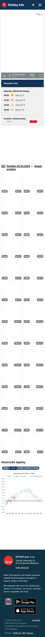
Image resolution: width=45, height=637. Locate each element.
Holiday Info (10, 3)
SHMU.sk (17, 633)
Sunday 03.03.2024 (20, 166)
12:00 (20, 468)
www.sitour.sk (22, 567)
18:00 (35, 468)
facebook (36, 620)
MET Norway (27, 633)
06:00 (5, 468)
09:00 (13, 468)
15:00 (28, 468)
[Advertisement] (22, 143)
